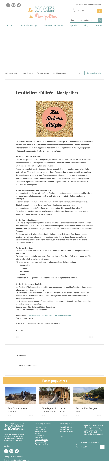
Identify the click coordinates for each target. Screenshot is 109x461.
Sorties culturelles (41, 440)
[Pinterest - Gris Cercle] (19, 5)
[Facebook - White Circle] (6, 451)
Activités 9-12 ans (66, 431)
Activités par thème (11, 73)
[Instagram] (13, 5)
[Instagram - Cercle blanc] (11, 451)
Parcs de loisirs (28, 73)
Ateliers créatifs (21, 323)
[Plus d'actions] (92, 87)
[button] (28, 25)
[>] (99, 11)
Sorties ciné (39, 438)
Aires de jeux (39, 436)
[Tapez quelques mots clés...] (82, 20)
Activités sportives (41, 444)
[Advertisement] (54, 43)
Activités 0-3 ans (66, 427)
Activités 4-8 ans (66, 429)
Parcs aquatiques (41, 431)
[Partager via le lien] (22, 331)
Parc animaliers (40, 429)
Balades (38, 433)
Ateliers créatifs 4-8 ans (52, 323)
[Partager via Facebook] (17, 331)
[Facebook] (8, 5)
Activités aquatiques (60, 73)
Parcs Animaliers (43, 73)
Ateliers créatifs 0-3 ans (35, 323)
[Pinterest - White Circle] (17, 451)
